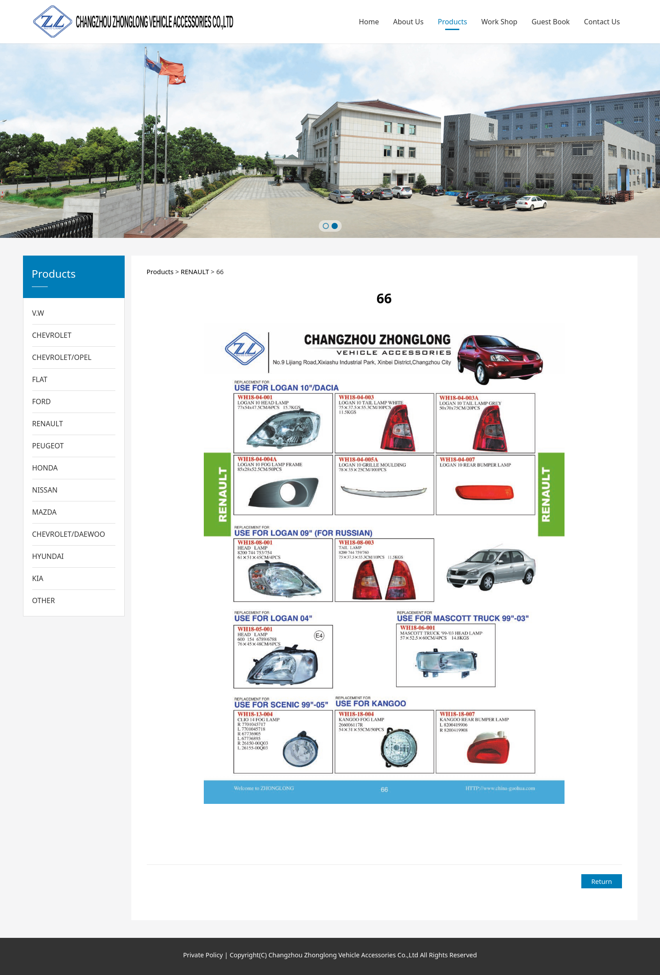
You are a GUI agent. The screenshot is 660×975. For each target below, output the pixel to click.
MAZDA (44, 512)
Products (452, 22)
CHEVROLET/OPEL (62, 357)
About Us (408, 22)
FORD (41, 401)
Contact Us (602, 22)
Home (369, 22)
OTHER (43, 600)
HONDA (45, 468)
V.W (38, 313)
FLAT (40, 379)
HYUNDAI (48, 556)
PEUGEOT (48, 446)
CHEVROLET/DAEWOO (68, 534)
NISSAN (45, 490)
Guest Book (550, 22)
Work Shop (499, 22)
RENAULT (47, 423)
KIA (38, 578)
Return (601, 881)
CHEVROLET (52, 335)
